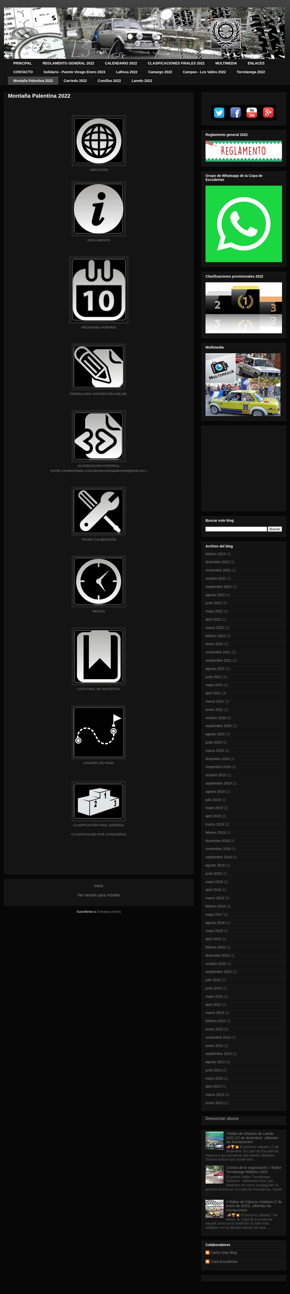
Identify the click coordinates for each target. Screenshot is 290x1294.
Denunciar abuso (222, 1118)
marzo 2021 (215, 701)
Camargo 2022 (160, 72)
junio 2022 (214, 603)
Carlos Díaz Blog (223, 1253)
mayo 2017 (214, 914)
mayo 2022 (214, 611)
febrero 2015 (215, 1021)
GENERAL (98, 825)
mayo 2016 (214, 931)
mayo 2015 (214, 996)
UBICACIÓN (99, 170)
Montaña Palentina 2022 (33, 81)
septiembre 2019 (219, 783)
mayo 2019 (214, 808)
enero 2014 (214, 1046)
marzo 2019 (215, 824)
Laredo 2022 (142, 81)
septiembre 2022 (219, 587)
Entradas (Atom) (109, 911)
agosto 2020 (215, 734)
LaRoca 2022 (127, 72)
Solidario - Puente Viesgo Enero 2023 (74, 72)
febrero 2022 (215, 636)
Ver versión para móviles (99, 895)
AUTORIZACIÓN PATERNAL (99, 466)
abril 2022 (213, 619)
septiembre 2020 (219, 726)
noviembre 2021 (218, 652)
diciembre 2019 (218, 759)
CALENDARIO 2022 (121, 63)
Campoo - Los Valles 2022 (204, 72)
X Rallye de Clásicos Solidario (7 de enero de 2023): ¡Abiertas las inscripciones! (254, 1206)
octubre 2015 (216, 964)
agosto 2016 (215, 923)
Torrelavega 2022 (251, 72)
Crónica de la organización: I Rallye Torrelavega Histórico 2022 (253, 1170)
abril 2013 (213, 1086)
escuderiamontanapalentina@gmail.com (116, 470)
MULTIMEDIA (226, 63)
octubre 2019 (216, 775)
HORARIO (98, 327)
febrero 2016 (215, 947)
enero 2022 (214, 644)
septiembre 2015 (219, 972)
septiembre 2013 (219, 1054)
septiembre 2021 (219, 660)
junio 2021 (214, 677)
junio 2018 (214, 873)
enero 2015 (214, 1029)
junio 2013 (214, 1070)
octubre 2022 (216, 578)
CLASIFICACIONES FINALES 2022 (176, 63)
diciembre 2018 (218, 841)
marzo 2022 (215, 628)
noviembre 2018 (218, 849)
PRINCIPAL (22, 63)
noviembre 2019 (218, 767)
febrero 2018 (215, 906)
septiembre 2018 (219, 857)
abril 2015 (213, 1005)
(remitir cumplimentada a (68, 470)
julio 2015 (213, 980)
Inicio (98, 886)
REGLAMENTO (99, 240)
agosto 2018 (215, 865)
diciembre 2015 (218, 955)
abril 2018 (213, 890)
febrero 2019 (215, 833)
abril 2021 (213, 693)
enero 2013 (214, 1103)
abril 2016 (213, 939)
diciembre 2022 (218, 562)
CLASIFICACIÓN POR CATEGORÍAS (98, 834)
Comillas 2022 (109, 81)
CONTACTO (23, 72)
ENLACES (256, 63)
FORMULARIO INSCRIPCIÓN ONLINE (99, 394)
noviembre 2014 (218, 1037)
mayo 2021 (214, 685)
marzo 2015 (215, 1013)
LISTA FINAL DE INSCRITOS (98, 689)
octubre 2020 (216, 718)
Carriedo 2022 (75, 81)
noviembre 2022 (218, 570)
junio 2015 (214, 988)
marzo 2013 (215, 1095)
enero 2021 (214, 710)
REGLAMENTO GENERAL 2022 (68, 63)
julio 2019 (213, 800)
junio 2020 (214, 742)
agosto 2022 (215, 595)
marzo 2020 (215, 751)
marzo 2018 (215, 898)
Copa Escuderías (223, 1262)
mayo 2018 (214, 882)
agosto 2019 (215, 792)
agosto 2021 (215, 669)
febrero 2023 (215, 554)
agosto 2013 (215, 1062)
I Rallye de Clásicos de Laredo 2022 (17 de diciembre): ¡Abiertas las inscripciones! (252, 1138)
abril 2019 (213, 816)
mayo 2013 (214, 1078)
